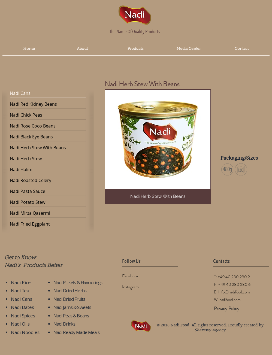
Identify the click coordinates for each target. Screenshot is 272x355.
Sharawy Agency (210, 329)
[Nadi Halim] (48, 170)
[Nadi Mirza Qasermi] (48, 213)
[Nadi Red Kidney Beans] (48, 104)
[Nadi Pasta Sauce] (48, 191)
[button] (188, 49)
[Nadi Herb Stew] (48, 159)
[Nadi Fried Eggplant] (48, 224)
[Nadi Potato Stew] (48, 202)
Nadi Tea (20, 290)
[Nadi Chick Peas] (48, 115)
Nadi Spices (23, 315)
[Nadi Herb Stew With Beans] (48, 148)
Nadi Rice (21, 282)
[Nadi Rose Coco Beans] (48, 126)
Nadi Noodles (25, 332)
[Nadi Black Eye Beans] (48, 137)
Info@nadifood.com (234, 292)
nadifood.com (229, 300)
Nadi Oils (20, 324)
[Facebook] (141, 276)
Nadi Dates (22, 307)
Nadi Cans (21, 299)
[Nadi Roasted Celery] (48, 181)
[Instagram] (141, 287)
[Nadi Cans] (48, 93)
